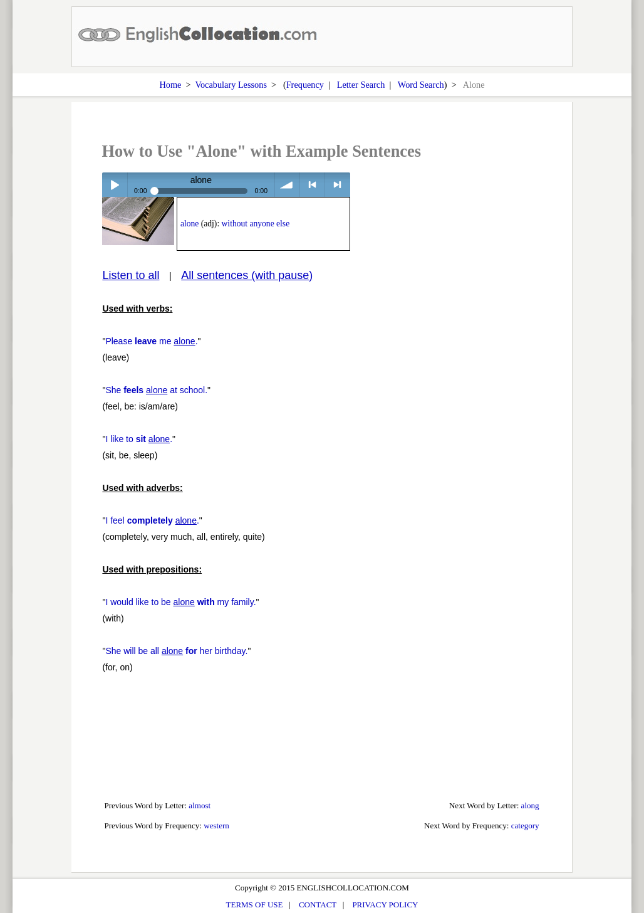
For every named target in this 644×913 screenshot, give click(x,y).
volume (287, 184)
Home (170, 85)
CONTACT (317, 904)
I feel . (152, 520)
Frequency (305, 85)
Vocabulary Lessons (231, 85)
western (216, 825)
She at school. (156, 390)
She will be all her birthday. (176, 651)
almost (199, 805)
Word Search (421, 85)
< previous (312, 184)
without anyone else (256, 223)
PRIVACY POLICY (385, 904)
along (530, 805)
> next (337, 184)
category (525, 825)
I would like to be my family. (180, 602)
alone (189, 223)
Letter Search (361, 85)
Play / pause (114, 184)
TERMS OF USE (254, 904)
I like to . (138, 439)
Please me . (151, 341)
